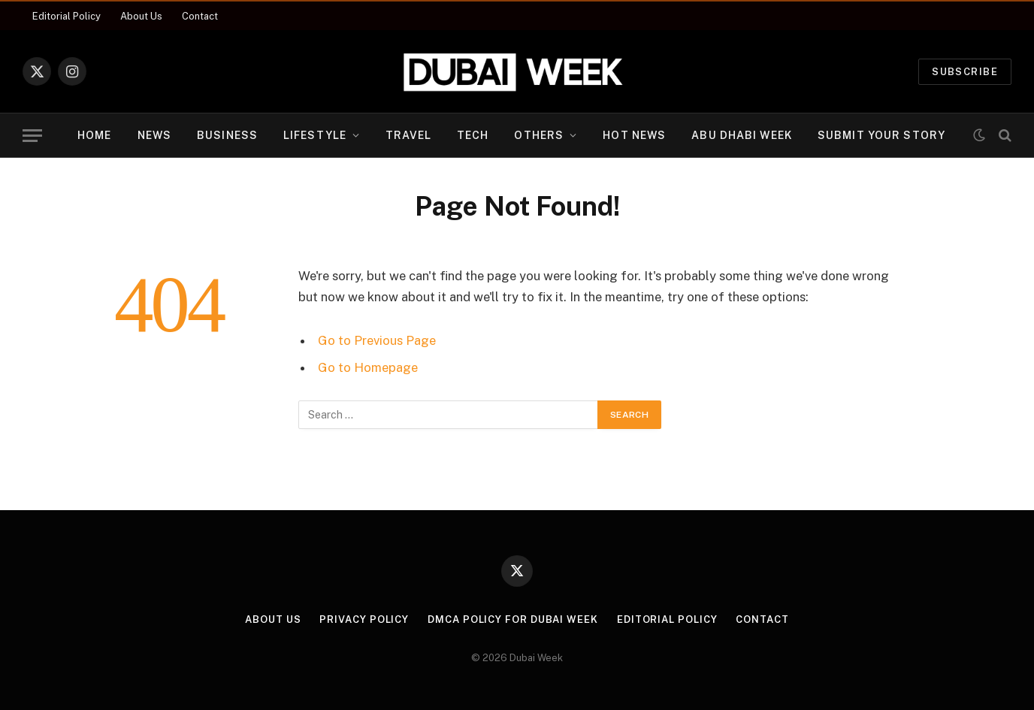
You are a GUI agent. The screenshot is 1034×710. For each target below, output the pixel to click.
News (154, 135)
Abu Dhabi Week (741, 135)
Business (227, 135)
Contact (200, 16)
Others (539, 135)
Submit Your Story (881, 135)
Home (94, 135)
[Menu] (32, 136)
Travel (408, 135)
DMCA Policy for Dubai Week (513, 619)
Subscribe (965, 71)
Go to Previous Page (377, 340)
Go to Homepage (368, 367)
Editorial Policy (66, 16)
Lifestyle (314, 135)
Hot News (634, 135)
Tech (472, 135)
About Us (141, 16)
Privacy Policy (364, 619)
